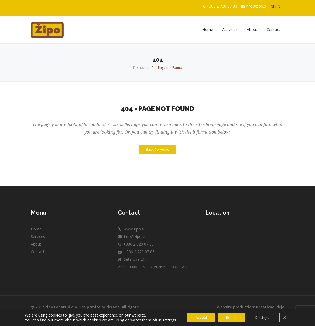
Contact (37, 251)
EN (277, 6)
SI (272, 6)
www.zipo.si (133, 229)
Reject (231, 317)
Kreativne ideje (270, 307)
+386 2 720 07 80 (222, 6)
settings (169, 320)
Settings (262, 317)
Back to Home (157, 149)
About (36, 244)
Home (36, 229)
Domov (139, 67)
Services (38, 236)
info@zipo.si (256, 6)
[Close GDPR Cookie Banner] (284, 317)
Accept (201, 317)
